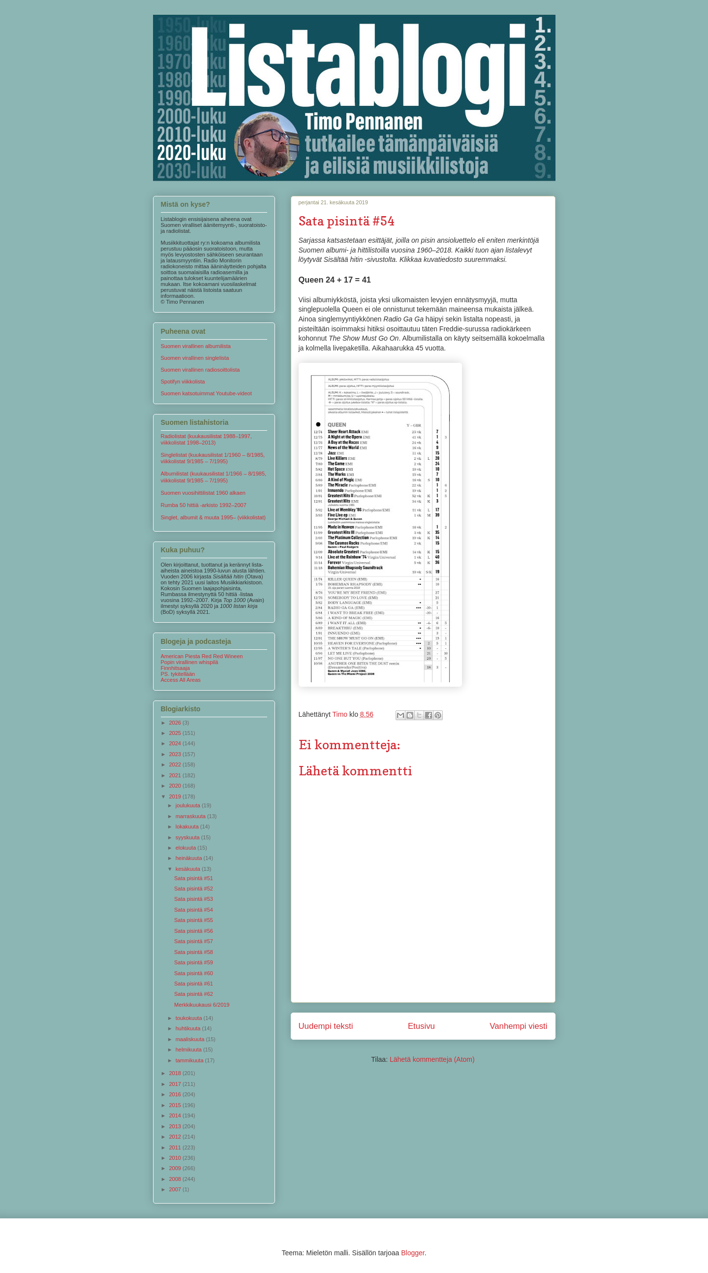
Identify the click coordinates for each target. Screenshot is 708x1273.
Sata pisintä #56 (193, 931)
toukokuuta (190, 1018)
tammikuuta (190, 1060)
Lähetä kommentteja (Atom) (432, 1059)
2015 (176, 1105)
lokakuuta (188, 826)
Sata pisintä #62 (193, 994)
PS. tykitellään (178, 674)
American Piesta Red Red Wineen (202, 656)
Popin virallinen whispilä (189, 662)
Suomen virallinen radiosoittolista (200, 370)
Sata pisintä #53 (193, 899)
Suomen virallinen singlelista (195, 358)
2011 (176, 1147)
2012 (176, 1137)
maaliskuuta (191, 1039)
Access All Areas (181, 680)
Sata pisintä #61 (193, 984)
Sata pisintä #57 (193, 941)
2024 (176, 743)
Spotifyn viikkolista (183, 381)
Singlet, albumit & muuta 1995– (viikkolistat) (213, 517)
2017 (176, 1084)
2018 (176, 1073)
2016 (176, 1094)
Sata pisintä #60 (193, 973)
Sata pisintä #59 (193, 962)
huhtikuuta (189, 1028)
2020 (176, 786)
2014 (176, 1115)
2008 (176, 1179)
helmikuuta (189, 1049)
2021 (176, 775)
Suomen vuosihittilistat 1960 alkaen (203, 493)
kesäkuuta (189, 869)
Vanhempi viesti (518, 1026)
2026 (176, 723)
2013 (176, 1126)
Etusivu (421, 1026)
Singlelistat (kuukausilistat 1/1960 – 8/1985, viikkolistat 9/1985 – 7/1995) (213, 458)
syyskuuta (188, 837)
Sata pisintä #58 (193, 952)
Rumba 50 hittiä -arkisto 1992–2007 (203, 505)
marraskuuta (191, 816)
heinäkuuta (190, 858)
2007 (176, 1189)
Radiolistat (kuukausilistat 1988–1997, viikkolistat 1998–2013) (206, 439)
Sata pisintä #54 (193, 910)
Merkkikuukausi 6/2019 (202, 1005)
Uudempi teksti (326, 1026)
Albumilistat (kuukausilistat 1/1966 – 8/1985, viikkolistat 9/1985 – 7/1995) (214, 477)
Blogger (412, 1253)
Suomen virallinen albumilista (196, 346)
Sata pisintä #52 (193, 888)
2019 (176, 796)
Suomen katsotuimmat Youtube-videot (206, 393)
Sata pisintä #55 (193, 920)
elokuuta (187, 848)
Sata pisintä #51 (193, 878)
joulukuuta (189, 805)
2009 (176, 1168)
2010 (176, 1158)
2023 (176, 754)
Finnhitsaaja (175, 668)
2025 (176, 733)
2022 (176, 764)
